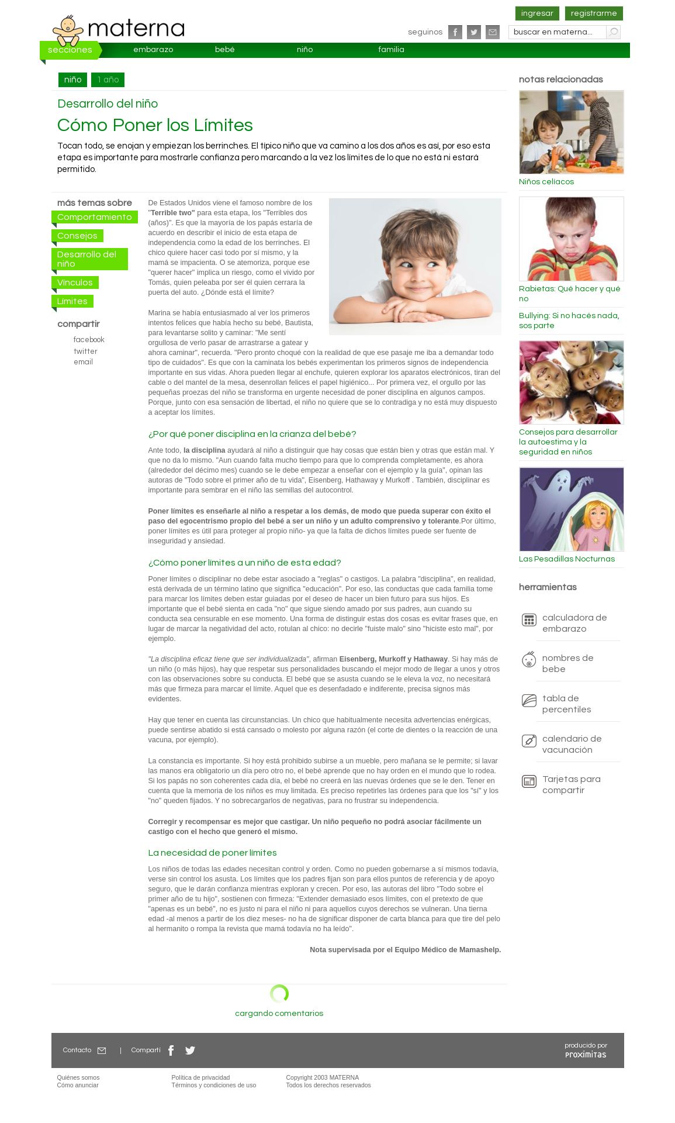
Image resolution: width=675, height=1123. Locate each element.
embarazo (153, 50)
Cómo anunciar (78, 1084)
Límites (72, 301)
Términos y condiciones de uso (214, 1084)
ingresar (537, 13)
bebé (225, 50)
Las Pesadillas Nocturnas (567, 559)
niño (305, 50)
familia (391, 50)
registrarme (594, 13)
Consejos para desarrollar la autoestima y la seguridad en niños (568, 442)
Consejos (77, 235)
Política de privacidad (201, 1077)
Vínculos (75, 282)
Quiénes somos (78, 1077)
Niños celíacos (546, 182)
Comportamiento (94, 217)
